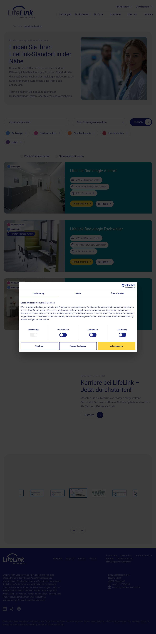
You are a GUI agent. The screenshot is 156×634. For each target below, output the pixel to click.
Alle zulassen (116, 346)
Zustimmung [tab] (38, 293)
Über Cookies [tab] (117, 293)
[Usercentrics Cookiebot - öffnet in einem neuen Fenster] (123, 286)
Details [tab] (78, 293)
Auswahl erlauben (78, 346)
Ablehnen (39, 346)
